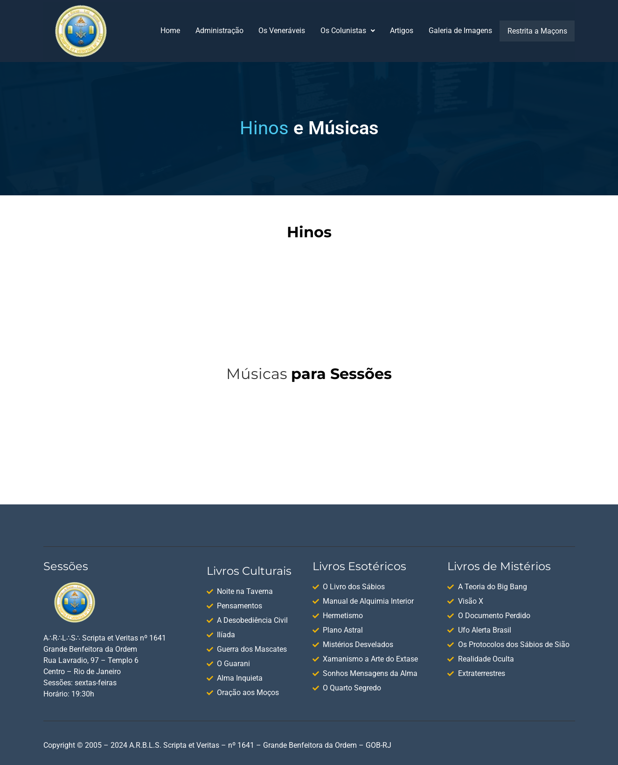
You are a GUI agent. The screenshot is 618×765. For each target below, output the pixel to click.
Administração (220, 30)
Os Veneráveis (282, 30)
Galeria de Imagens (462, 30)
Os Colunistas (349, 30)
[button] (349, 30)
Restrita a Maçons (538, 31)
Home (170, 30)
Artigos (403, 30)
